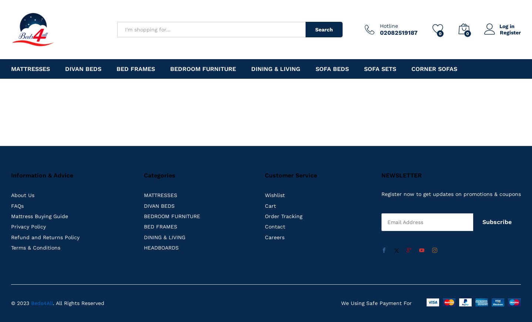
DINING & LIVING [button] (275, 69)
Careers (274, 237)
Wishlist (275, 195)
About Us (22, 195)
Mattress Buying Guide (39, 216)
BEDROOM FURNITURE (172, 216)
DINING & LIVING (164, 237)
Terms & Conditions (35, 248)
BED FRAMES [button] (136, 69)
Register (510, 32)
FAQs (17, 206)
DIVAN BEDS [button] (83, 69)
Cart (270, 206)
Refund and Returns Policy (45, 237)
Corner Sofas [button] (434, 69)
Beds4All (42, 303)
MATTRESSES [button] (30, 69)
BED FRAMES (160, 227)
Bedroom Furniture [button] (203, 69)
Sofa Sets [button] (380, 69)
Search (324, 30)
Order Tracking (283, 216)
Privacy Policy (28, 227)
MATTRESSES (160, 195)
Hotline (389, 26)
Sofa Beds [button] (332, 69)
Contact (275, 227)
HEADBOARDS (161, 248)
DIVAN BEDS (159, 206)
